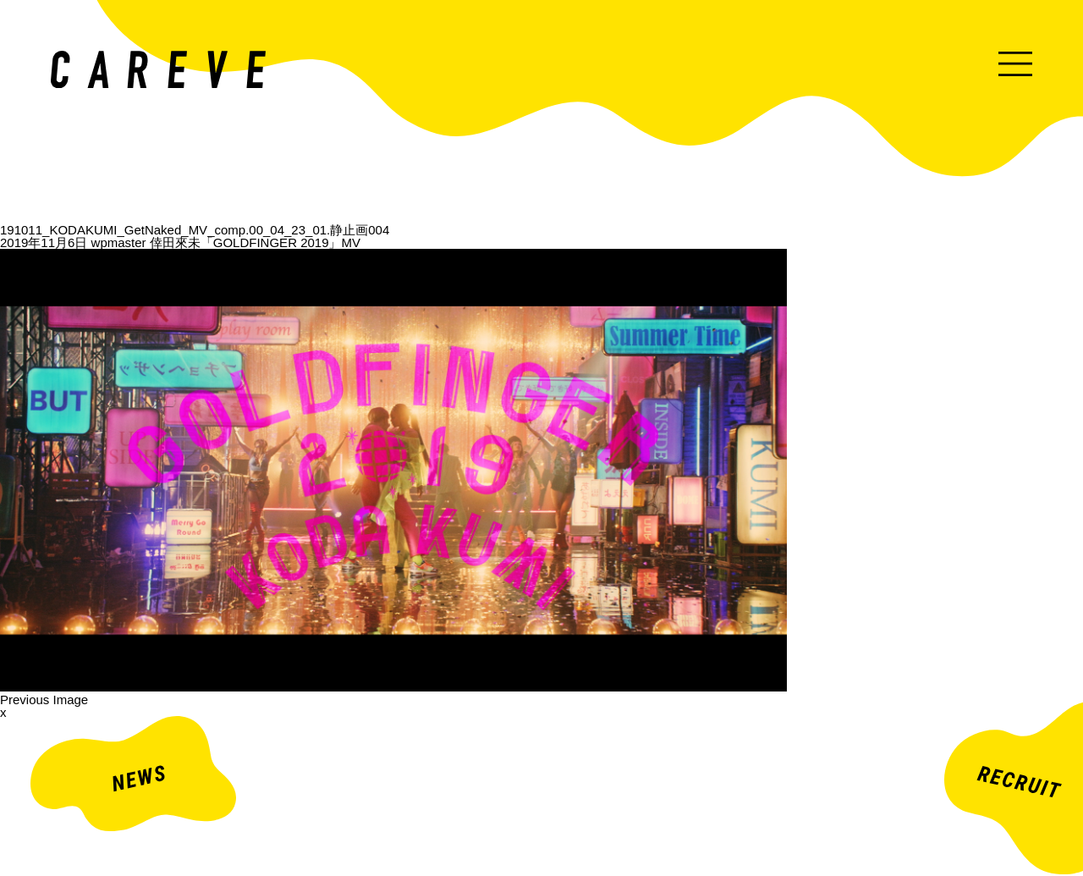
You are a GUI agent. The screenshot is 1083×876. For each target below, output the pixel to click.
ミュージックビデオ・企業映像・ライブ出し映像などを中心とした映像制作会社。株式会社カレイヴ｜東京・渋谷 (158, 69)
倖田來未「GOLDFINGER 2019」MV (255, 242)
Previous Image (44, 699)
